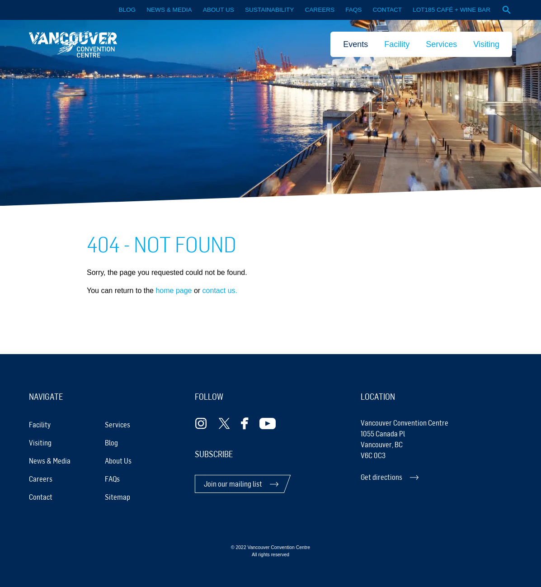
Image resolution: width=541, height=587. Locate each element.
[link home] (73, 44)
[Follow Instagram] (201, 423)
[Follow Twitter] (224, 423)
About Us (218, 9)
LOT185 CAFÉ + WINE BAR (451, 9)
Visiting (486, 44)
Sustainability (269, 9)
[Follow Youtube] (267, 423)
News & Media (169, 9)
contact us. (219, 290)
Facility (396, 44)
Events (355, 44)
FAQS (353, 9)
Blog (127, 9)
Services (441, 44)
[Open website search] (506, 10)
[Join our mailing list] (241, 484)
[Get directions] (436, 477)
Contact (387, 9)
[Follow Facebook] (245, 423)
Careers (319, 9)
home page (173, 290)
